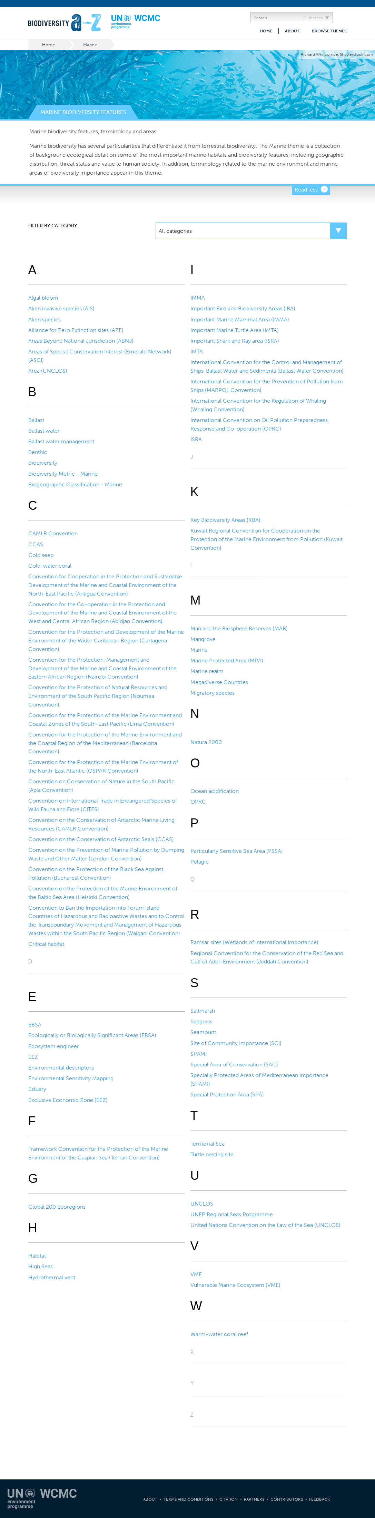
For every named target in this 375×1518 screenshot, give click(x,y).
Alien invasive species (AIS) (61, 308)
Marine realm (207, 671)
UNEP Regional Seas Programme (231, 1214)
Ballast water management (61, 441)
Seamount (203, 1032)
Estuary (37, 1089)
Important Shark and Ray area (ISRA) (234, 341)
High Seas (40, 1266)
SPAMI (198, 1054)
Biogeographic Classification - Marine (75, 484)
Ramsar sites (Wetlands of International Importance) (254, 942)
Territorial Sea (207, 1143)
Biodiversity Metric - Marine (63, 474)
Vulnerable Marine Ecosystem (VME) (235, 1285)
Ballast (36, 420)
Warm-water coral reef (219, 1334)
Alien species (44, 319)
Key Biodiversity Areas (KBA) (225, 520)
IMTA (196, 351)
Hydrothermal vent (51, 1277)
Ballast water (44, 430)
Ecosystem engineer (53, 1046)
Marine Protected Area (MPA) (226, 660)
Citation (228, 1499)
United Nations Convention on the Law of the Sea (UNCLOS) (265, 1225)
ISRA (196, 439)
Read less (306, 189)
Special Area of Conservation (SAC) (234, 1064)
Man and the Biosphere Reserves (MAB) (239, 628)
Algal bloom (43, 298)
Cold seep (40, 555)
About (292, 31)
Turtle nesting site (212, 1154)
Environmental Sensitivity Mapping (71, 1078)
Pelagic (199, 861)
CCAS (35, 544)
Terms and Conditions (188, 1499)
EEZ (33, 1057)
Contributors (286, 1499)
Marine (90, 44)
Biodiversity (42, 462)
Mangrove (203, 639)
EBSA (34, 1024)
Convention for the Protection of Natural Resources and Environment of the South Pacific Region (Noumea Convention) (97, 696)
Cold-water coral (49, 565)
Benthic (37, 452)
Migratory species (212, 693)
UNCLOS (201, 1203)
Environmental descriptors (61, 1067)
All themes (313, 18)
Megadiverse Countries (219, 682)
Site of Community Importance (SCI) (236, 1043)
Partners (254, 1499)
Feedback (319, 1499)
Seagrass (201, 1021)
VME (196, 1274)
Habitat (37, 1255)
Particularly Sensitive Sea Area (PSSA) (236, 851)
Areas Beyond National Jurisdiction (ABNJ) (81, 341)
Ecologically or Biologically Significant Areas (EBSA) (92, 1035)
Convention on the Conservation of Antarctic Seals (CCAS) (101, 839)
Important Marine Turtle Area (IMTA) (234, 330)
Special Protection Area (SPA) (227, 1094)
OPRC (198, 801)
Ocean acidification (214, 791)
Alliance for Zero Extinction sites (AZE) (76, 330)
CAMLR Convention (53, 533)
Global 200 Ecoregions (57, 1207)
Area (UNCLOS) (47, 371)
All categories (175, 231)
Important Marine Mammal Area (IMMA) (239, 319)
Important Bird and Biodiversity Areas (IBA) (242, 308)
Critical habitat (46, 944)
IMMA (197, 298)
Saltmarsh (202, 1011)
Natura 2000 (206, 742)
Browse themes (329, 31)
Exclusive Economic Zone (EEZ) (68, 1100)
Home (266, 31)
